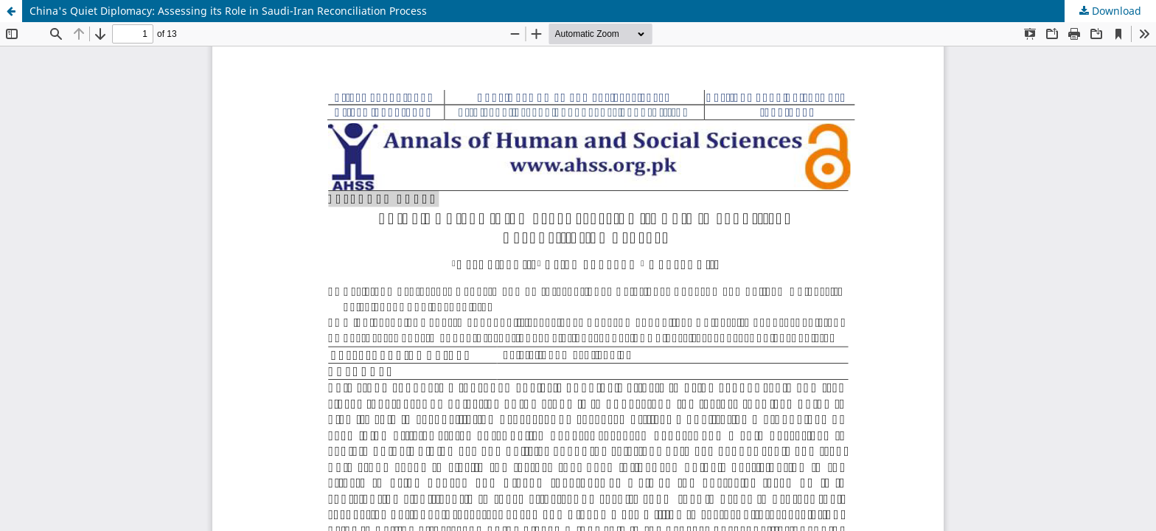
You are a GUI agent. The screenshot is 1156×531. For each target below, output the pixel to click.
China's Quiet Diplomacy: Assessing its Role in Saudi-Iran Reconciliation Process (228, 11)
